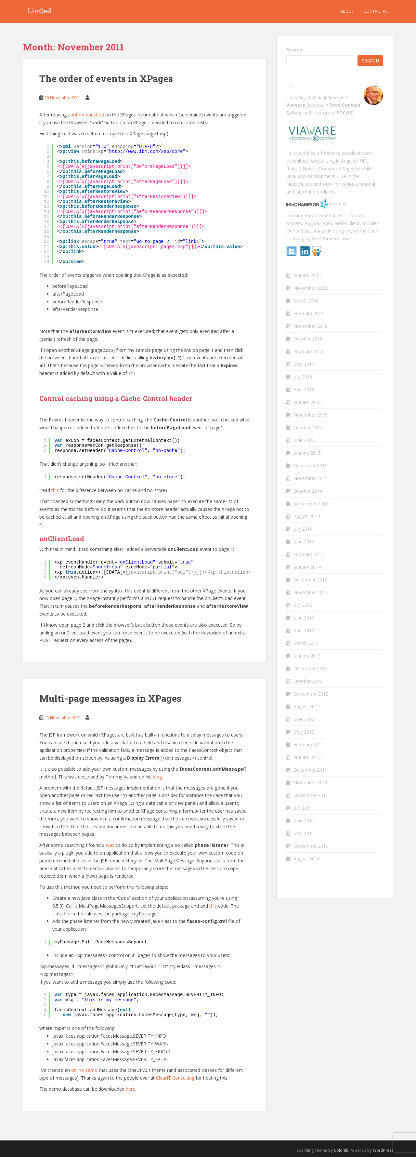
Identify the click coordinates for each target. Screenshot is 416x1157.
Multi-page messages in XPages (110, 698)
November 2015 (310, 415)
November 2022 (310, 288)
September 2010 (310, 846)
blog (157, 777)
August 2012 (306, 706)
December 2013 (310, 580)
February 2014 (308, 554)
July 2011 (302, 808)
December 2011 (310, 770)
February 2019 (308, 313)
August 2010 (306, 859)
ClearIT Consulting (175, 1078)
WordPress (383, 1150)
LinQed (39, 11)
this (55, 490)
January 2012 (307, 757)
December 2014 (310, 465)
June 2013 (303, 618)
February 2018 (308, 351)
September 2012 (310, 694)
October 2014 (307, 491)
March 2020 (305, 301)
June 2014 (303, 542)
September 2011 (310, 795)
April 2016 (303, 389)
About (347, 11)
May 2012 (303, 732)
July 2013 (302, 605)
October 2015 (307, 427)
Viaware (296, 105)
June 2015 (303, 440)
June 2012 (303, 719)
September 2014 (310, 503)
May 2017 (303, 364)
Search (294, 50)
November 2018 (310, 326)
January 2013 (307, 656)
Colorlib (341, 1150)
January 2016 (307, 402)
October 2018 (307, 339)
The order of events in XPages (106, 79)
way (110, 845)
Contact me (376, 11)
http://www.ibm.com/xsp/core (146, 151)
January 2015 (307, 453)
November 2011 (310, 782)
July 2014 (302, 529)
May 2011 (303, 833)
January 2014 (307, 567)
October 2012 (307, 681)
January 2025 (307, 275)
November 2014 (310, 478)
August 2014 (306, 516)
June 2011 (303, 821)
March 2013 (305, 643)
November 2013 (310, 592)
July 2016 (302, 377)
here (130, 1089)
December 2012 (310, 668)
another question (86, 115)
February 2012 (308, 744)
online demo (84, 1070)
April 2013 (303, 630)
